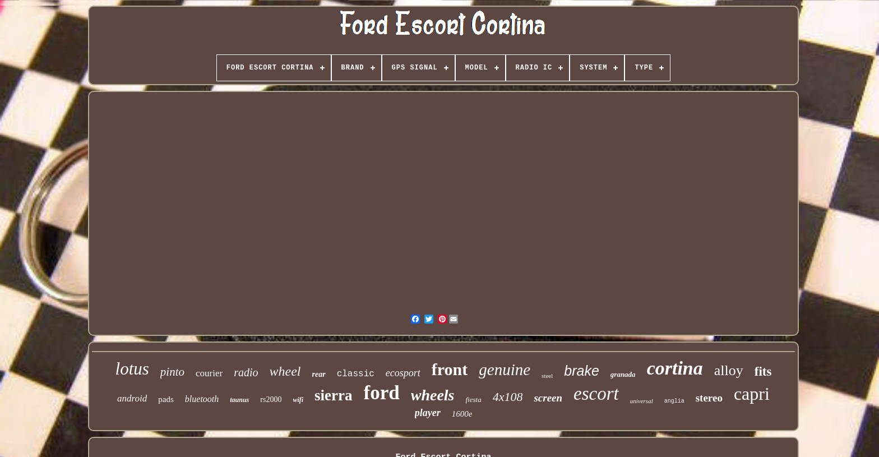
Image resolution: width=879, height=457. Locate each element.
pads (166, 399)
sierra (333, 395)
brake (581, 370)
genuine (504, 369)
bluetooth (202, 399)
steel (547, 375)
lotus (132, 368)
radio (246, 372)
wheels (433, 395)
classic (355, 374)
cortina (675, 368)
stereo (709, 398)
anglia (674, 401)
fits (763, 371)
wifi (298, 400)
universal (641, 401)
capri (752, 394)
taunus (239, 400)
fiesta (474, 399)
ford (382, 393)
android (132, 398)
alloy (728, 370)
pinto (172, 371)
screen (548, 398)
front (450, 369)
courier (209, 373)
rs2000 (270, 399)
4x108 (508, 397)
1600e (462, 413)
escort (596, 394)
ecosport (403, 372)
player (428, 412)
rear (319, 374)
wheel (285, 371)
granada (623, 374)
